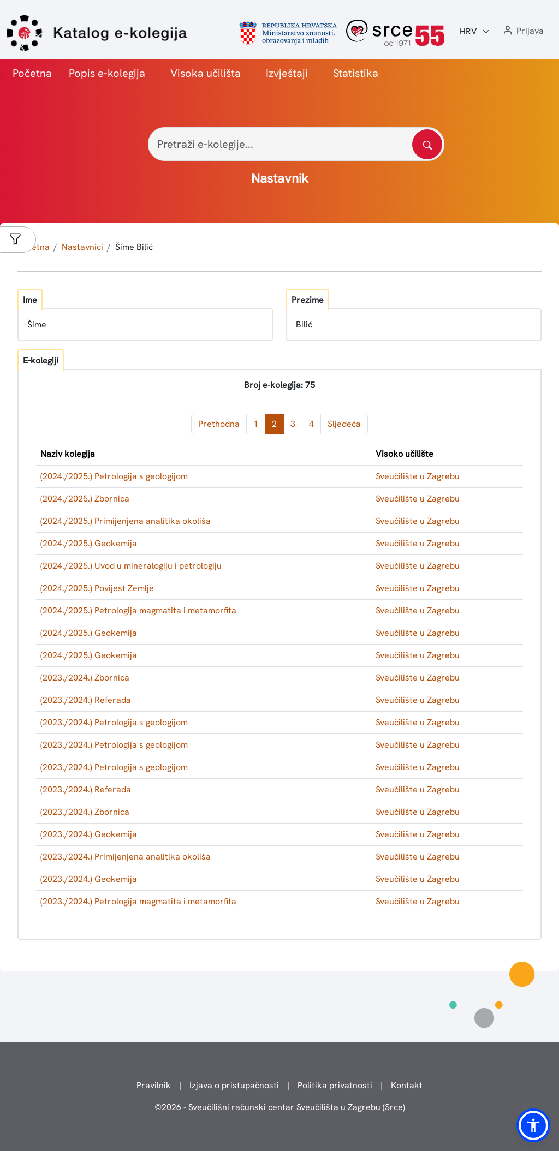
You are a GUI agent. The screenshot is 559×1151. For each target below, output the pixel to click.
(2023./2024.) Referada (85, 700)
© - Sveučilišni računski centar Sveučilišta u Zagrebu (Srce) (279, 1107)
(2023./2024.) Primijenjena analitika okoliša (125, 856)
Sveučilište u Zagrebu (418, 476)
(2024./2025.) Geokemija (88, 543)
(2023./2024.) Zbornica (84, 677)
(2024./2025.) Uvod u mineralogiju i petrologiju (131, 565)
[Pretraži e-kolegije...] (296, 144)
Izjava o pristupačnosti (234, 1085)
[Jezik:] (475, 31)
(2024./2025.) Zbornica (84, 498)
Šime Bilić (134, 247)
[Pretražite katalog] (427, 144)
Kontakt (407, 1085)
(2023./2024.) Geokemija (88, 834)
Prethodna (219, 424)
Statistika (355, 73)
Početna (32, 73)
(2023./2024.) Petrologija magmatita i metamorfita (138, 901)
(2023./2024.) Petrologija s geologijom (114, 722)
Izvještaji (287, 73)
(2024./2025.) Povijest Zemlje (97, 588)
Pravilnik (153, 1085)
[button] (522, 31)
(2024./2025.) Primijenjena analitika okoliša (125, 521)
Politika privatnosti (335, 1085)
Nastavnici (82, 247)
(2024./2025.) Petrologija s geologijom (114, 476)
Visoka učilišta (205, 73)
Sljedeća (344, 424)
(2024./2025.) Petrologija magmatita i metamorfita (138, 610)
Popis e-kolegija (107, 73)
